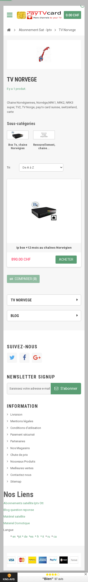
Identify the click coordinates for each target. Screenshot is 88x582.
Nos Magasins (20, 448)
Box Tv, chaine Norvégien (17, 146)
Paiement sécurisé (22, 434)
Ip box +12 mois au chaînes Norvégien (44, 247)
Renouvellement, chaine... (44, 146)
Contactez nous (20, 475)
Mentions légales (21, 421)
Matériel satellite (14, 516)
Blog (15, 315)
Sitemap (15, 481)
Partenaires (17, 441)
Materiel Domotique (16, 523)
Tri (8, 167)
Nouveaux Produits (22, 461)
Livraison (16, 414)
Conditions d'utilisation (25, 428)
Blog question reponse (18, 510)
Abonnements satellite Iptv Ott (23, 503)
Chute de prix (19, 455)
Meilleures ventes (21, 468)
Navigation (9, 15)
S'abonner (65, 388)
